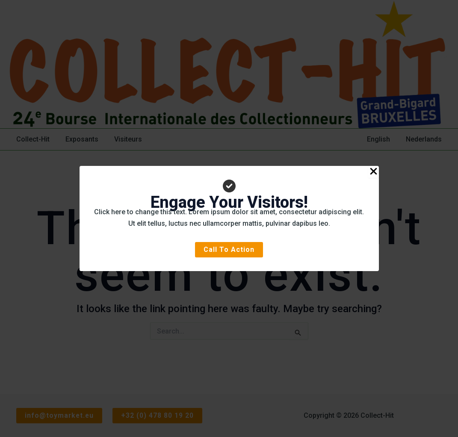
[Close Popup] (373, 172)
